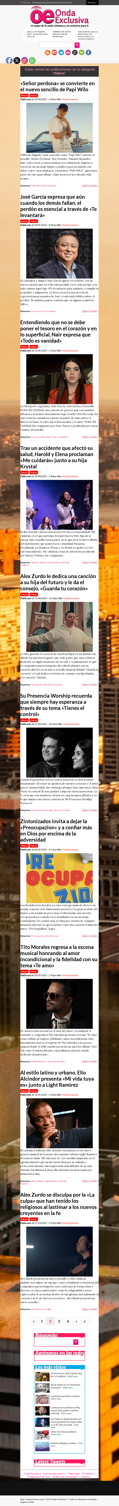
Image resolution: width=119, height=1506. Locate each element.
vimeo (82, 52)
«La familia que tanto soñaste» (65, 1396)
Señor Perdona (48, 185)
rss (47, 52)
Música (24, 95)
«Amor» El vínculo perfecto (63, 1431)
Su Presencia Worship (42, 810)
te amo (48, 1061)
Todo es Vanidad (59, 437)
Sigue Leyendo (90, 185)
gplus (75, 52)
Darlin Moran (37, 1061)
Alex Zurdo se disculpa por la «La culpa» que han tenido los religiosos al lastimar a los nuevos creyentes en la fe (58, 1204)
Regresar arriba (27, 1502)
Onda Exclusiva (70, 99)
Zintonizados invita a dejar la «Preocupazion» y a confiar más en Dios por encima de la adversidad (56, 830)
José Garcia (36, 311)
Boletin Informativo (54, 1473)
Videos (33, 95)
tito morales (59, 1061)
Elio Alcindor (37, 1181)
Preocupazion (38, 936)
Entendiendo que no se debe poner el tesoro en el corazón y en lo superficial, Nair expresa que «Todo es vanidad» (58, 331)
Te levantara (49, 311)
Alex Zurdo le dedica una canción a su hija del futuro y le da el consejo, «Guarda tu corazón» (58, 582)
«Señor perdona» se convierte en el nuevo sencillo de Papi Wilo (57, 86)
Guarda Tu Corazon (52, 684)
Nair (48, 437)
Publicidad (74, 1473)
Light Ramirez (51, 1181)
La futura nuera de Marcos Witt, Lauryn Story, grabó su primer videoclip (65, 1410)
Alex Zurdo (36, 684)
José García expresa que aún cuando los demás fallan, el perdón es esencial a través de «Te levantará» (58, 206)
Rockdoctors (52, 936)
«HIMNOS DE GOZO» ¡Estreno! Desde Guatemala (62, 34)
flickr (68, 52)
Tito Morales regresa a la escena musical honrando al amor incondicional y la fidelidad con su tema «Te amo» (58, 956)
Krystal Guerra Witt (56, 562)
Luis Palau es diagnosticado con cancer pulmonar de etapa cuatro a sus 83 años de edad (66, 1422)
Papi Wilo (35, 185)
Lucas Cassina (38, 437)
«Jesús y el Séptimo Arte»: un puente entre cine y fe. (37, 34)
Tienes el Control (62, 810)
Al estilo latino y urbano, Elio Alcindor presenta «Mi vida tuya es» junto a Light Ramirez (57, 1078)
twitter (61, 52)
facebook (88, 52)
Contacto (84, 1476)
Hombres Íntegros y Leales (63, 1443)
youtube (54, 52)
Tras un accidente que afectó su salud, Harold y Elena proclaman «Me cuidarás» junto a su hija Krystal (56, 457)
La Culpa (47, 1309)
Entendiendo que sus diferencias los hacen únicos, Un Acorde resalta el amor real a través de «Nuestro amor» (88, 37)
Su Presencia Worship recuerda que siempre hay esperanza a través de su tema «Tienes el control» (56, 705)
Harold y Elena (38, 562)
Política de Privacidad (65, 1476)
